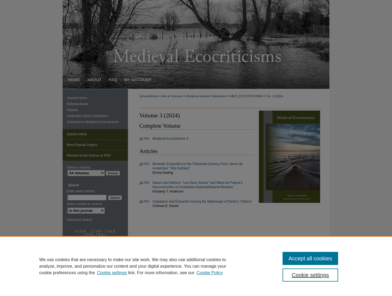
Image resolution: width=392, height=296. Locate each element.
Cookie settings (112, 272)
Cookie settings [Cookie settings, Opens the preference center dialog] (310, 275)
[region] (196, 266)
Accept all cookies (310, 258)
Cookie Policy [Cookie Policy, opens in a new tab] (210, 272)
